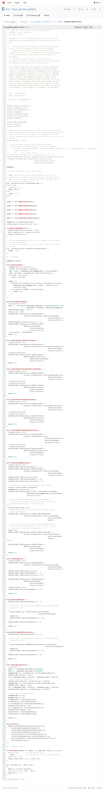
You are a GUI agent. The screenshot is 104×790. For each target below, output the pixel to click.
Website (99, 788)
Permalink (78, 27)
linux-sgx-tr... (25, 21)
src (54, 22)
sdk (32, 22)
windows (60, 22)
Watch (67, 9)
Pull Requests (33, 15)
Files (7, 15)
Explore (17, 2)
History (85, 27)
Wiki (46, 15)
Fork (94, 9)
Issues (18, 15)
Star (81, 9)
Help (24, 2)
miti (8, 9)
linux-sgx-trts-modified (24, 9)
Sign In (97, 2)
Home (9, 2)
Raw (91, 27)
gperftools (38, 22)
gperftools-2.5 (47, 22)
